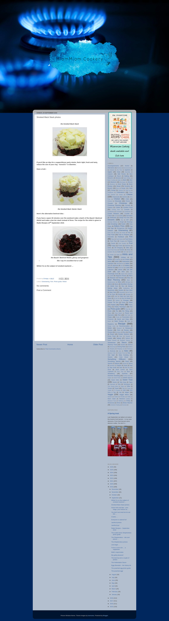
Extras (117, 232)
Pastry (121, 304)
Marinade (121, 277)
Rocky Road (112, 336)
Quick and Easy (123, 319)
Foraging (122, 241)
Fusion (120, 245)
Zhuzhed (124, 405)
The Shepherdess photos (119, 542)
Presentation (125, 317)
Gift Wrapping (118, 247)
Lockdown (129, 273)
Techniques (127, 384)
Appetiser (127, 170)
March (114, 589)
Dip (122, 220)
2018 (112, 598)
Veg (120, 392)
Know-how (121, 267)
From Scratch (122, 243)
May (113, 583)
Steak (125, 365)
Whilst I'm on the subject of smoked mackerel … (120, 501)
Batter (119, 180)
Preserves (111, 319)
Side (120, 351)
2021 (112, 481)
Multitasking (126, 288)
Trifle (123, 388)
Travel (117, 388)
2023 (112, 475)
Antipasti (112, 170)
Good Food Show (112, 249)
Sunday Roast (127, 375)
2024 (112, 472)
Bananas (118, 178)
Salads (110, 338)
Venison (110, 396)
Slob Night (111, 355)
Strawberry (111, 373)
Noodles (120, 294)
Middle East (114, 286)
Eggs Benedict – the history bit (121, 565)
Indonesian (125, 261)
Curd (115, 215)
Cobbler (118, 207)
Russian (128, 336)
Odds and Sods (124, 296)
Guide (119, 252)
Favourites (111, 237)
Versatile (122, 396)
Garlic (109, 247)
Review (126, 330)
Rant (129, 321)
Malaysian (113, 277)
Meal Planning (114, 280)
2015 (112, 606)
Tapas (130, 382)
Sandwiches (112, 342)
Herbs (118, 254)
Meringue (128, 282)
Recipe (121, 323)
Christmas (123, 203)
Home (70, 344)
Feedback (121, 237)
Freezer (130, 241)
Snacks (110, 357)
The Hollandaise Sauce (118, 562)
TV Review (117, 390)
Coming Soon (116, 209)
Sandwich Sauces (125, 340)
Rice (124, 332)
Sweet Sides (115, 380)
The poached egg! (117, 571)
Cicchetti (127, 205)
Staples (119, 365)
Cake (130, 188)
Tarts (119, 384)
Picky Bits (128, 309)
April (113, 586)
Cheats (121, 194)
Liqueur (123, 273)
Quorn (109, 321)
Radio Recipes (119, 321)
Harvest (130, 251)
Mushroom (111, 290)
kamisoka (91, 615)
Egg (131, 226)
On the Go (116, 298)
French (113, 243)
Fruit (130, 243)
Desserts (111, 220)
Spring (130, 363)
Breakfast (127, 186)
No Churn (129, 292)
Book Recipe (122, 184)
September (115, 498)
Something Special (114, 361)
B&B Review (122, 174)
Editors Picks (119, 226)
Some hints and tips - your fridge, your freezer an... (119, 508)
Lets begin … (115, 545)
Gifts (127, 247)
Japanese (115, 265)
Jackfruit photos (116, 522)
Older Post (98, 344)
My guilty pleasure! (117, 555)
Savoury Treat (112, 344)
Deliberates (113, 217)
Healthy (112, 254)
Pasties (113, 304)
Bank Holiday (127, 178)
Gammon (127, 245)
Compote (126, 209)
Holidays (123, 257)
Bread (118, 186)
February (115, 591)
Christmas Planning (114, 205)
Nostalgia (128, 294)
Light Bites (121, 271)
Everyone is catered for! (119, 520)
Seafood (130, 344)
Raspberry (111, 324)
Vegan (127, 392)
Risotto (130, 332)
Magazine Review (121, 275)
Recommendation (124, 326)
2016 (112, 603)
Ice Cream (126, 259)
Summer (125, 373)
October (114, 495)
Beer (131, 180)
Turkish (109, 390)
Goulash (121, 250)
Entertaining (45, 281)
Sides (126, 351)
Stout (128, 371)
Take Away (123, 382)
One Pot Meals (126, 298)
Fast (129, 232)
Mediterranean (111, 282)
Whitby (128, 401)
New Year (113, 292)
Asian (118, 172)
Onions (110, 300)
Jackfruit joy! (115, 525)
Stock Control (120, 369)
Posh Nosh (128, 315)
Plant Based (118, 313)
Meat (128, 280)
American (119, 168)
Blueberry (112, 184)
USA (124, 390)
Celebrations (121, 192)
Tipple (122, 386)
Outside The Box (113, 302)
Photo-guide (58, 281)
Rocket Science (123, 334)
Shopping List (121, 348)
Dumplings (114, 224)
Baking (126, 176)
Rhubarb (110, 332)
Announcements (128, 168)
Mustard (120, 290)
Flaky (112, 239)
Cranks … (114, 517)
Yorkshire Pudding (115, 405)
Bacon (119, 176)
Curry (121, 215)
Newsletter (122, 292)
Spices (117, 363)
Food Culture (119, 239)
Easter (123, 224)
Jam (109, 265)
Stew (120, 367)
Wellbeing (121, 400)
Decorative (129, 215)
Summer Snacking (114, 375)
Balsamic (110, 178)
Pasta (130, 302)
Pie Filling (125, 311)
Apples (110, 172)
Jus (122, 265)
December (115, 489)
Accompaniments (113, 166)
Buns (117, 188)
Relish (65, 281)
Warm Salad (112, 398)
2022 (112, 478)
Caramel (120, 190)
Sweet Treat (127, 380)
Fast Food (111, 234)
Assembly (127, 172)
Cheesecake (116, 197)
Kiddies (127, 265)
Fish (51, 281)
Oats (116, 296)
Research (119, 328)
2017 (112, 601)
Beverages (122, 182)
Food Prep (113, 241)
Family (123, 232)
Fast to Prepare (124, 234)
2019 (112, 487)
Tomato (110, 388)
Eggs (112, 228)
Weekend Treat (112, 400)
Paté (131, 307)
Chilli (127, 199)
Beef (124, 180)
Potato (110, 317)
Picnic (110, 311)
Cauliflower (110, 192)
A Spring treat (113, 413)
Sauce (124, 342)
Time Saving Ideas (113, 386)
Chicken (117, 199)
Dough (122, 222)
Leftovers (111, 269)
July (113, 577)
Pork (119, 315)
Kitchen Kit (111, 267)
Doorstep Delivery (112, 222)
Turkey (129, 388)
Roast (112, 334)
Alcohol (127, 166)
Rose (120, 336)
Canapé (113, 190)
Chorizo (128, 201)
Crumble (126, 213)
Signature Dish (112, 353)
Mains (130, 275)
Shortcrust (129, 348)
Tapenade (112, 384)
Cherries (124, 197)
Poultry (118, 317)
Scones (123, 344)
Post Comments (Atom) (53, 349)
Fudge (113, 245)
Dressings (129, 222)
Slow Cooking (124, 355)
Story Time (120, 371)
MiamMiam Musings (126, 284)
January (114, 594)
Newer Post (42, 344)
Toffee (128, 386)
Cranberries (127, 211)
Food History (128, 239)
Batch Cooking (111, 180)
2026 (112, 467)
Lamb (127, 267)
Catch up (127, 190)
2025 (112, 470)
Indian (117, 261)
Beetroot (113, 182)
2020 (112, 484)
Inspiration (111, 263)
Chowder (110, 203)
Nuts (109, 296)
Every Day (110, 232)
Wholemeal (111, 403)
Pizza (109, 313)
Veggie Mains (124, 394)
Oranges (126, 300)
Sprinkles (112, 365)
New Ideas (129, 290)
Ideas (109, 261)
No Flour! (112, 294)
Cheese (129, 194)
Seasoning (112, 346)
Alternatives (111, 168)
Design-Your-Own (124, 217)
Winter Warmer (127, 403)
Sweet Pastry (117, 377)
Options (118, 300)
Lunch (111, 275)
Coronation (119, 211)
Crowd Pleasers (113, 213)
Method (110, 284)
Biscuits (130, 182)
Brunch (110, 188)
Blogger (105, 615)
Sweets (115, 382)
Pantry (123, 302)
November (115, 492)
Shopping (112, 348)
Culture (110, 215)
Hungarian (117, 259)
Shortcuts (112, 351)
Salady (119, 338)
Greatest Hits (111, 251)
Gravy (128, 250)
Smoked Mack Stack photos (120, 505)
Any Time (119, 170)
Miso (123, 286)
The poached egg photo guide (121, 568)
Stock (109, 369)
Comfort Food (127, 207)
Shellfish (130, 346)
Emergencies (121, 228)
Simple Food (121, 353)
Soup (127, 361)
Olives (109, 298)
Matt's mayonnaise (117, 552)
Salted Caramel (112, 340)
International (120, 263)
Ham (125, 251)
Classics (110, 207)
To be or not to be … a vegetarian (118, 548)
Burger (123, 188)
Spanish (110, 363)
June (113, 580)
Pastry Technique (120, 307)
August (114, 574)
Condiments (111, 211)
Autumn (110, 174)
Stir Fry (127, 367)
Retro (118, 330)
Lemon (120, 269)
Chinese (110, 201)
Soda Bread (123, 357)
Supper (109, 377)
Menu (120, 282)
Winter (118, 403)
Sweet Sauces (127, 377)
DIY (127, 220)
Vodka (129, 396)
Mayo (128, 277)
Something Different (116, 359)
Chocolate (118, 201)
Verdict (116, 396)
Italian (127, 263)
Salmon (128, 338)
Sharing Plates (121, 346)
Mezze (116, 284)
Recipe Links (111, 326)
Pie (117, 311)
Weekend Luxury (124, 398)
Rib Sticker (118, 332)
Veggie (110, 394)
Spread (125, 363)
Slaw (128, 353)
